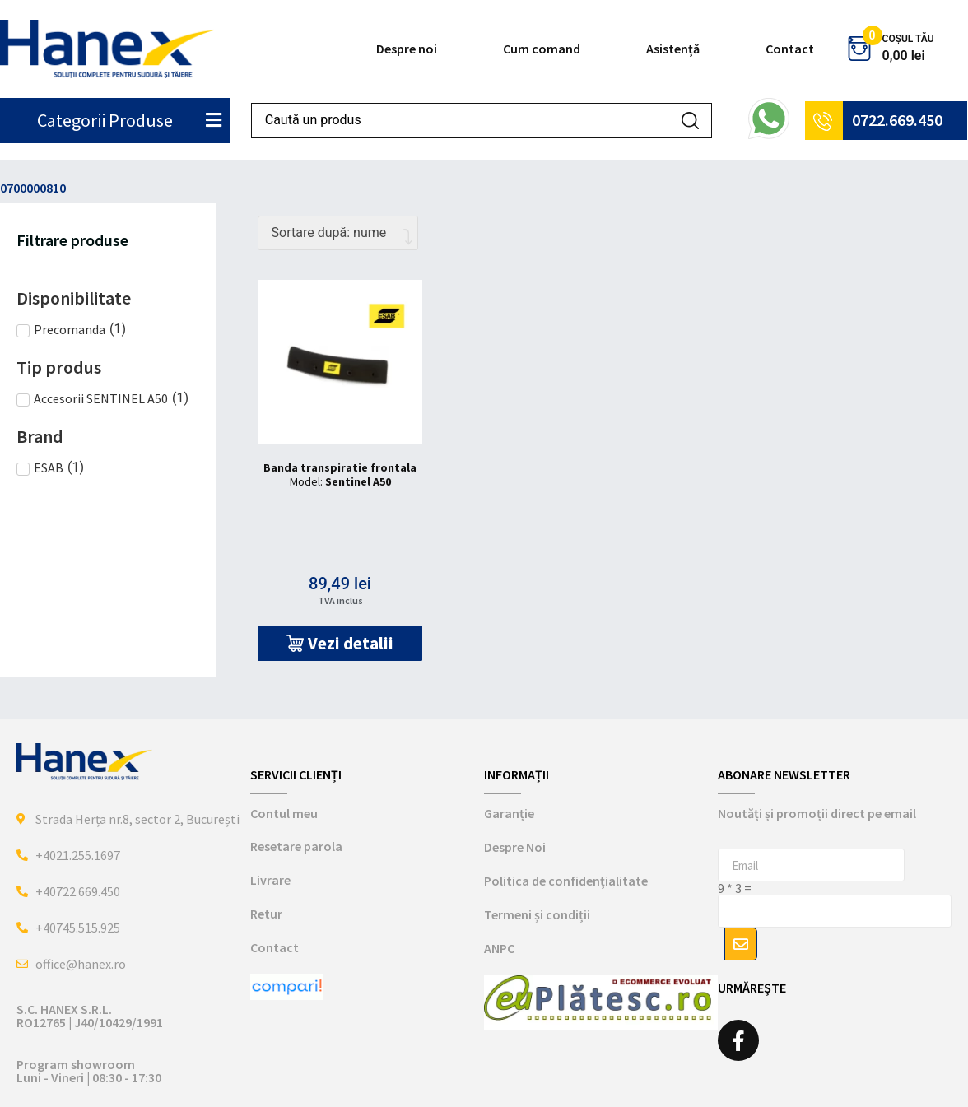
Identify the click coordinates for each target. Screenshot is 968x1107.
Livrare (270, 880)
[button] (340, 643)
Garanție (509, 813)
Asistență (673, 48)
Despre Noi (515, 847)
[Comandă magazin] (338, 233)
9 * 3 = (735, 888)
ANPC (499, 948)
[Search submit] (690, 120)
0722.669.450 (897, 119)
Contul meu (284, 813)
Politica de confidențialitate (566, 880)
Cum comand (541, 48)
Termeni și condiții (537, 914)
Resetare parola (296, 846)
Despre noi (406, 48)
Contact (790, 48)
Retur (266, 913)
